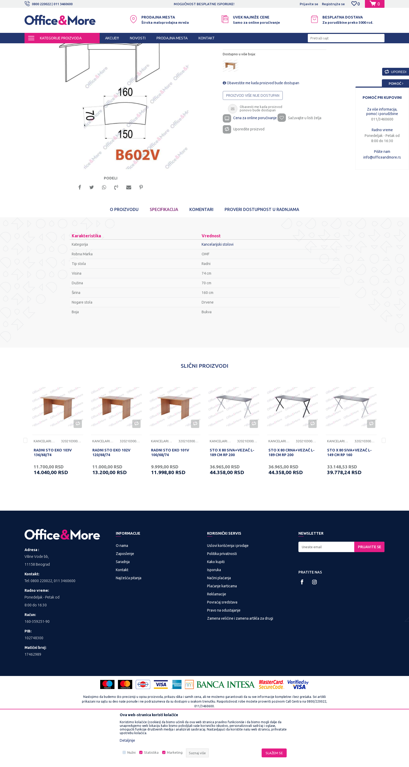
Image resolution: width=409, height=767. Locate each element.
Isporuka (214, 615)
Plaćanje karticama (222, 631)
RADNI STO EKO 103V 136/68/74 (53, 498)
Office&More (34, 48)
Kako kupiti (216, 607)
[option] (204, 4)
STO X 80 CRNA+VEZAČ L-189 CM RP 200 (291, 498)
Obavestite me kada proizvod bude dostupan (261, 127)
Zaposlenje (125, 599)
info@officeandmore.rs (382, 157)
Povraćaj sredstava (222, 647)
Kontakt (122, 615)
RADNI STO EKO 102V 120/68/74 (111, 498)
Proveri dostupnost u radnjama (262, 255)
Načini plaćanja (219, 623)
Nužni (131, 752)
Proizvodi (55, 48)
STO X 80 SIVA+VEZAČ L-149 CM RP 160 (349, 498)
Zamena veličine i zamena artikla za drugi (240, 664)
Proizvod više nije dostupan (252, 139)
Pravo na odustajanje (223, 656)
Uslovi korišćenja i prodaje (228, 591)
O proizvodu (124, 255)
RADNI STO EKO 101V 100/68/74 (170, 498)
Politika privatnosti (222, 599)
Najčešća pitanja (128, 623)
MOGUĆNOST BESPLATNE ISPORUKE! (204, 4)
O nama (122, 591)
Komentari (201, 255)
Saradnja (123, 607)
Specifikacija (164, 255)
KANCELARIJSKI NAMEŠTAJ (88, 48)
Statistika (151, 752)
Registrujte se (333, 4)
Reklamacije (216, 639)
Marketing (175, 752)
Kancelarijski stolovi (128, 48)
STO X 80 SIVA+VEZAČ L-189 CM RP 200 (232, 498)
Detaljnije (127, 740)
